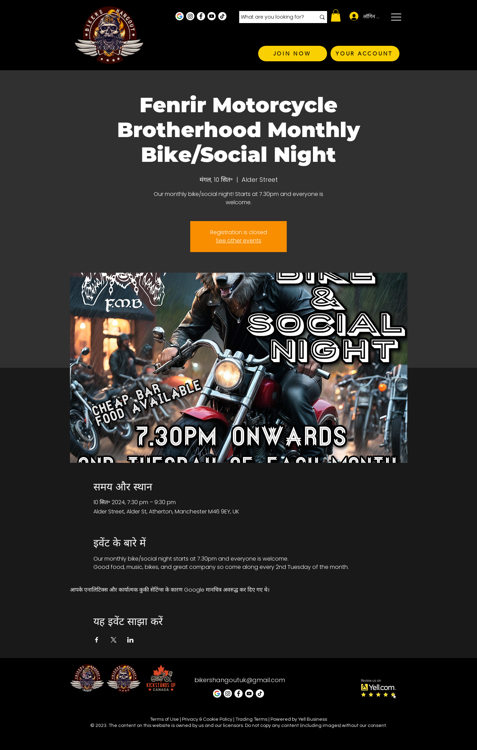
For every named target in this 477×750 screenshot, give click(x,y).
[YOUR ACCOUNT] (365, 53)
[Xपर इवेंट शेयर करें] (113, 640)
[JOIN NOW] (292, 53)
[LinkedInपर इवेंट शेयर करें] (130, 640)
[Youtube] (211, 16)
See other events (238, 240)
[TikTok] (222, 16)
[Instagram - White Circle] (190, 16)
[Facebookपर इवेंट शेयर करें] (96, 640)
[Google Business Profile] (179, 16)
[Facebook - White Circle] (201, 16)
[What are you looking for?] (273, 17)
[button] (336, 15)
